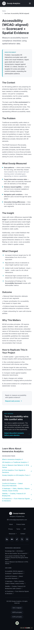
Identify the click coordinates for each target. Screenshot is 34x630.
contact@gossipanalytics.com (17, 519)
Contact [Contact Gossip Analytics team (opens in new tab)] (23, 533)
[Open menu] (30, 3)
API (25, 529)
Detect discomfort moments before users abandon (17, 434)
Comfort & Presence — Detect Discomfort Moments (17, 485)
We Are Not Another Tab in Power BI (16, 553)
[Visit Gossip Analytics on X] (22, 539)
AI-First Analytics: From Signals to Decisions (17, 471)
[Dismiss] (32, 628)
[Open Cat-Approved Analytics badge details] (17, 623)
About (11, 524)
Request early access (13, 401)
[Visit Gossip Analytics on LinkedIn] (7, 539)
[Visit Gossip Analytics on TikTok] (17, 539)
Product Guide (20, 524)
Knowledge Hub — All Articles (14, 551)
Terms (18, 529)
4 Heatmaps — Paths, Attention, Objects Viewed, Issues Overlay (17, 490)
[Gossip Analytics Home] (11, 3)
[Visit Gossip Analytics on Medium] (12, 539)
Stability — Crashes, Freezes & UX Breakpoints (17, 495)
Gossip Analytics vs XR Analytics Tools (16, 475)
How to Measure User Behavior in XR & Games (17, 466)
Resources (13, 533)
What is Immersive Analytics (12, 459)
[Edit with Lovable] (25, 628)
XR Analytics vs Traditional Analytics (15, 462)
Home (4, 11)
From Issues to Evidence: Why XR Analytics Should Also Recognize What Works (16, 557)
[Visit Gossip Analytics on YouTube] (27, 539)
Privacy (10, 529)
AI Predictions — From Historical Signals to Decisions (17, 500)
